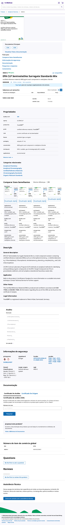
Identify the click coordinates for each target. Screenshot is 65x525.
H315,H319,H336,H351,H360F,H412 (40, 359)
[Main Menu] (2, 3)
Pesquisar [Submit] (9, 414)
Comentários (6, 69)
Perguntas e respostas (9, 66)
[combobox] (32, 7)
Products (3, 12)
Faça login (18, 85)
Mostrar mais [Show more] (8, 157)
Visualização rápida (10, 201)
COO (14, 48)
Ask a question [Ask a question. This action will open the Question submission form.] (27, 82)
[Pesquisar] (62, 7)
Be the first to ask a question (14, 463)
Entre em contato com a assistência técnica (19, 498)
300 (18, 116)
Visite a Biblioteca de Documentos (15, 431)
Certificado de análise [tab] (12, 393)
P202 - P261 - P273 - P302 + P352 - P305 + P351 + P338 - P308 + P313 (55, 360)
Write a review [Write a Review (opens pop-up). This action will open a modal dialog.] (17, 82)
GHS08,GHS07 (7, 362)
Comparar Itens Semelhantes (12, 57)
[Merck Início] (8, 3)
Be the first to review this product (17, 477)
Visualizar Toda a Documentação (16, 52)
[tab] (4, 12)
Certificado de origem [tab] (30, 393)
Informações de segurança (11, 60)
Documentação (7, 63)
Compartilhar (57, 73)
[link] (10, 166)
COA (7, 48)
